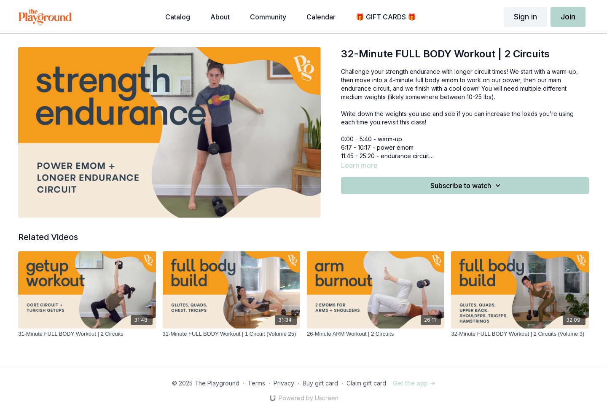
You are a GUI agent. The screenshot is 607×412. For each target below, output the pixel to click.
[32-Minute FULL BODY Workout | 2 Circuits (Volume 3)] (519, 334)
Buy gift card (320, 383)
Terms (256, 383)
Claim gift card (366, 383)
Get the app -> (414, 383)
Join (568, 16)
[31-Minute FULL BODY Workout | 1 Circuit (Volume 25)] (231, 334)
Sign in (525, 16)
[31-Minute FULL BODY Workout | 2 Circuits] (87, 334)
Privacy (284, 383)
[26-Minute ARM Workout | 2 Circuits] (375, 334)
